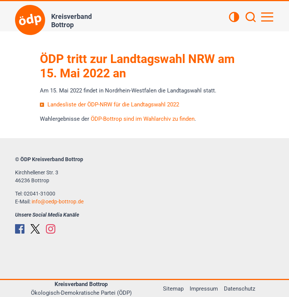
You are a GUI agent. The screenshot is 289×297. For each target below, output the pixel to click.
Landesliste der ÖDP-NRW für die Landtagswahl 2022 (113, 104)
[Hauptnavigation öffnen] (267, 17)
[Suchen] (250, 17)
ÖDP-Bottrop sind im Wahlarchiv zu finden (143, 118)
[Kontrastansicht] (234, 17)
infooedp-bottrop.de (58, 202)
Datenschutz (239, 288)
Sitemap (173, 288)
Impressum (204, 288)
